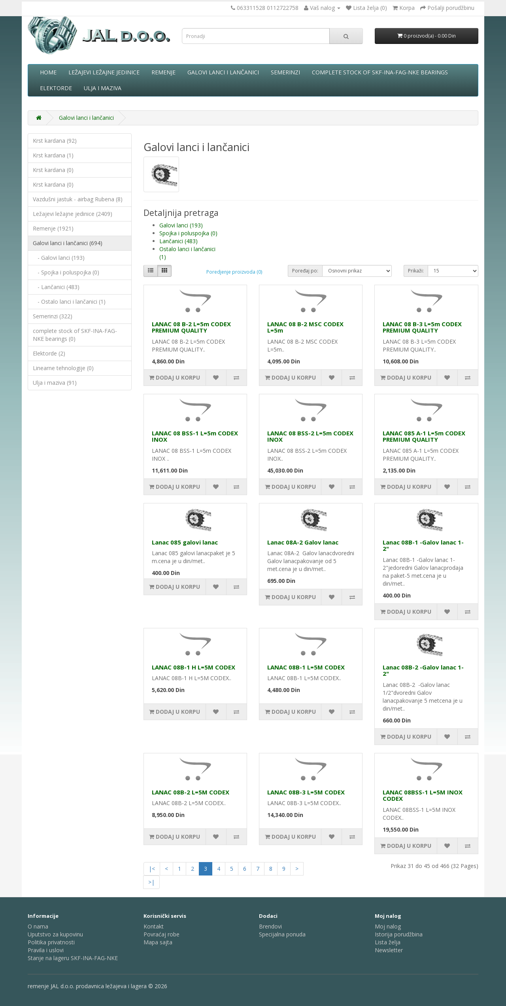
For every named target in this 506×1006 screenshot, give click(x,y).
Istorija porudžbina (399, 934)
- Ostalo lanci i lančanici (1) (69, 301)
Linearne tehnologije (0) (63, 368)
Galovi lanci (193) (181, 225)
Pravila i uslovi (46, 950)
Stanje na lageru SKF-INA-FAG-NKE (73, 958)
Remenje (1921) (53, 228)
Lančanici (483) (178, 241)
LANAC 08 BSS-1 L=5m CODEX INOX (195, 436)
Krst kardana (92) (55, 140)
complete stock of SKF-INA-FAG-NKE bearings (380, 72)
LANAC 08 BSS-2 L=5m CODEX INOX (310, 436)
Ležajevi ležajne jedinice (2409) (72, 213)
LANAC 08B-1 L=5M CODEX (306, 667)
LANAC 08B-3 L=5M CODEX (306, 792)
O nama (38, 926)
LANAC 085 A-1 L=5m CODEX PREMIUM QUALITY (424, 436)
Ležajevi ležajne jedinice (104, 72)
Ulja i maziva (102, 88)
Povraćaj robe (161, 934)
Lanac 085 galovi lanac (185, 542)
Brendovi (270, 926)
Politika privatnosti (51, 942)
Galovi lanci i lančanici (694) (67, 243)
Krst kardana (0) (53, 170)
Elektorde (56, 88)
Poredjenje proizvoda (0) (234, 272)
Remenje (163, 72)
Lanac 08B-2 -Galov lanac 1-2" (423, 670)
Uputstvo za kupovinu (55, 934)
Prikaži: (416, 270)
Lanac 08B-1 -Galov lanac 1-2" (423, 545)
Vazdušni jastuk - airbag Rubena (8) (78, 199)
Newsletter (389, 950)
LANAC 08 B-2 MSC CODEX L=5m (305, 327)
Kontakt (153, 926)
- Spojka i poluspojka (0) (66, 272)
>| (151, 882)
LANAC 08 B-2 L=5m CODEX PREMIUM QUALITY (191, 327)
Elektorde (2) (49, 353)
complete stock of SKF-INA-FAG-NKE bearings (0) (75, 334)
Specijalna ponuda (282, 934)
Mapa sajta (157, 942)
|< (152, 868)
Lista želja (387, 942)
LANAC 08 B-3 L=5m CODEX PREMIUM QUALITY (422, 327)
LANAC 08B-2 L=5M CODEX (190, 792)
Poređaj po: (305, 270)
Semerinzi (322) (52, 316)
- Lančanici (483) (56, 287)
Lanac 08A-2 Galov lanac (302, 542)
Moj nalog (388, 926)
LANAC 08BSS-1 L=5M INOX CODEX (423, 795)
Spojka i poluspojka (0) (188, 233)
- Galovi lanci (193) (59, 257)
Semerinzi (285, 72)
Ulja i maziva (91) (55, 382)
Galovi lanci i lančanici (223, 72)
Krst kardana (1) (53, 155)
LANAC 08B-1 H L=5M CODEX (193, 667)
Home (48, 72)
